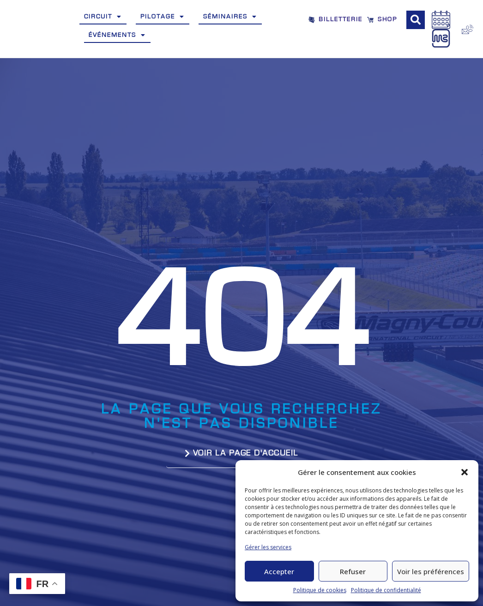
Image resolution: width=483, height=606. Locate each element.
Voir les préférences (430, 571)
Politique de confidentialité (386, 590)
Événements (117, 35)
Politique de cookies (319, 590)
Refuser (353, 571)
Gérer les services (268, 547)
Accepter (279, 571)
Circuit (103, 16)
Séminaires (230, 16)
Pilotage (162, 16)
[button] (464, 472)
